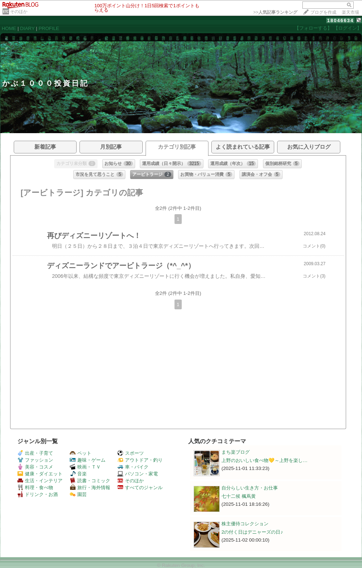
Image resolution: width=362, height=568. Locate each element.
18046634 (340, 20)
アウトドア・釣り (140, 460)
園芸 (78, 494)
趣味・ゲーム (87, 460)
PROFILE (49, 28)
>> (275, 12)
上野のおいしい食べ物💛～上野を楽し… (264, 460)
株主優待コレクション (244, 523)
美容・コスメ (35, 467)
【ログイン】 (347, 28)
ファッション (35, 460)
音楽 (78, 473)
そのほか (18, 11)
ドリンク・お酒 (37, 494)
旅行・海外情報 (90, 487)
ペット (80, 453)
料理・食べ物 (35, 487)
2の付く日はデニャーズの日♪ (252, 532)
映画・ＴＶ (85, 467)
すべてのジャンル (140, 487)
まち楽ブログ (235, 452)
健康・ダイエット (40, 473)
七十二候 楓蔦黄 (238, 496)
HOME (9, 28)
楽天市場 (350, 12)
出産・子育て (35, 453)
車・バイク (132, 467)
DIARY (27, 28)
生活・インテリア (40, 480)
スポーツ (130, 453)
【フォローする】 (313, 28)
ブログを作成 (323, 12)
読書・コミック (90, 480)
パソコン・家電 (137, 473)
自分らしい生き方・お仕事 (249, 488)
